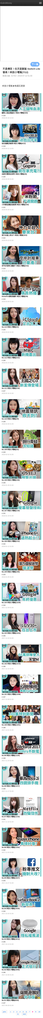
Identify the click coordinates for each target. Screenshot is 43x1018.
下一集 (35, 64)
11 (18, 1014)
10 (39, 1012)
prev (4, 1012)
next (24, 1014)
